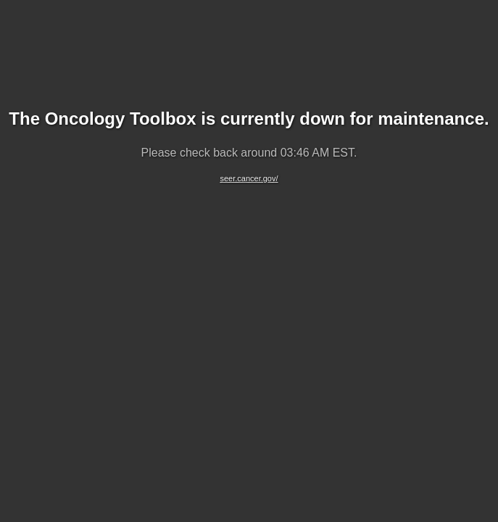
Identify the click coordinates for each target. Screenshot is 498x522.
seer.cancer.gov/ (249, 178)
